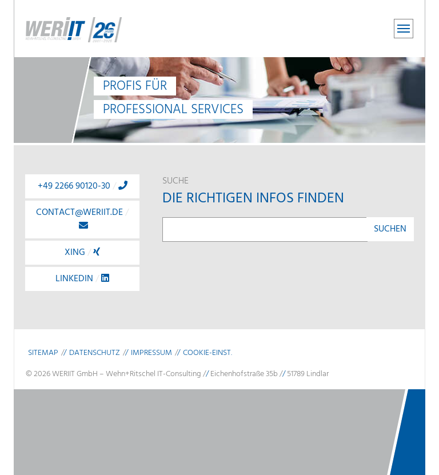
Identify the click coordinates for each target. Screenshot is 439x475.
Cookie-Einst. (207, 353)
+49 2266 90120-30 (82, 186)
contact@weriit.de (82, 217)
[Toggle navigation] (403, 28)
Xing (82, 252)
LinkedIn (82, 279)
